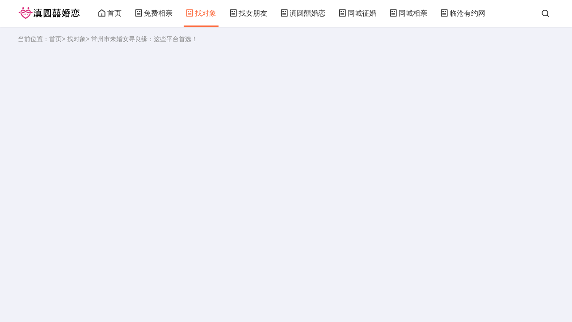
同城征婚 (357, 13)
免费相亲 (153, 13)
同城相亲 (408, 13)
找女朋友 (248, 13)
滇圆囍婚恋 (303, 13)
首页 (110, 13)
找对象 (201, 13)
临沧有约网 (463, 13)
